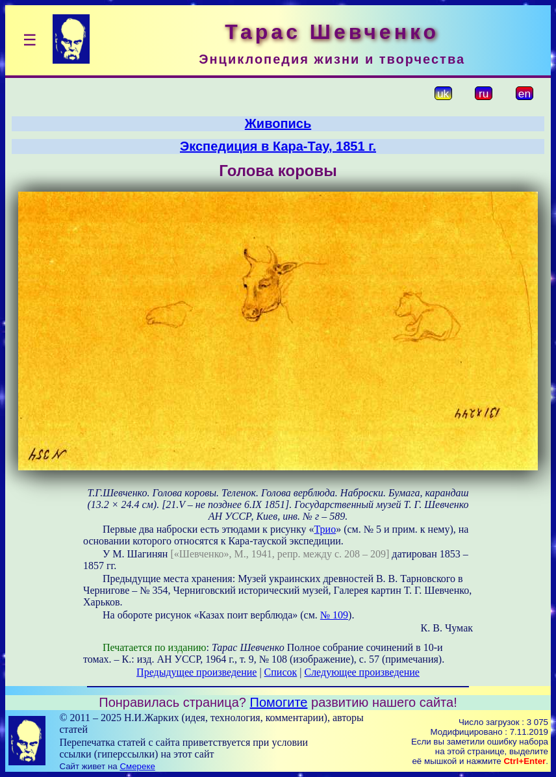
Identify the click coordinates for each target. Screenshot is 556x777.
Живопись (278, 123)
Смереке (137, 766)
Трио (325, 529)
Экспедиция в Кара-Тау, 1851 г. (278, 146)
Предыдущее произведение (196, 672)
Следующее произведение (361, 672)
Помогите (279, 702)
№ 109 (334, 614)
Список (280, 672)
